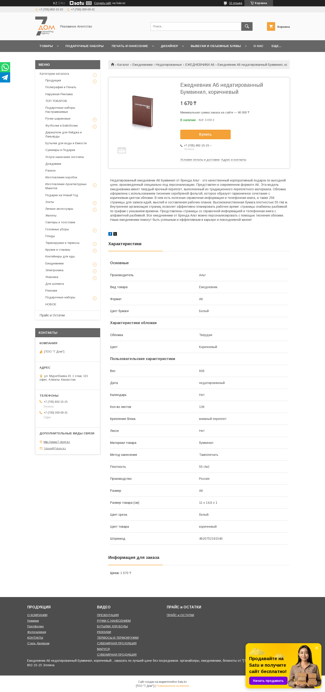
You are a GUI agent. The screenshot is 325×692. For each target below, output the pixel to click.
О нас (258, 46)
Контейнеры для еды (60, 256)
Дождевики (53, 163)
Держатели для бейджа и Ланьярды (63, 134)
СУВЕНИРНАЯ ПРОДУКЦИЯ (117, 643)
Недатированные (169, 64)
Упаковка (51, 277)
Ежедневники (142, 64)
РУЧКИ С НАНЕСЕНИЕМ (114, 620)
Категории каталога (54, 73)
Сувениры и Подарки (60, 150)
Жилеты (50, 215)
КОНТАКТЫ (35, 637)
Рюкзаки (51, 290)
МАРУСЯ (103, 649)
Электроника (54, 270)
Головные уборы (57, 229)
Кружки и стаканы (57, 249)
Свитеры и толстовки (60, 222)
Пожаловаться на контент (172, 685)
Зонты (49, 202)
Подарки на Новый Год (61, 195)
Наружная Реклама (59, 94)
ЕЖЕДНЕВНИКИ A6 (199, 64)
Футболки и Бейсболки (61, 125)
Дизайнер (169, 46)
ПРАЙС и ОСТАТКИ (180, 615)
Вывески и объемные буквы (216, 46)
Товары (46, 46)
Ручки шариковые (57, 118)
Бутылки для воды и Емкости (66, 143)
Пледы (50, 236)
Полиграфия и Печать (60, 87)
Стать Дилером (38, 643)
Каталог (123, 64)
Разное (50, 170)
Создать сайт (102, 3)
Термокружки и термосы (62, 243)
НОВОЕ (50, 304)
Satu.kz (182, 681)
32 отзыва (235, 3)
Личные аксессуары (59, 208)
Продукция (53, 80)
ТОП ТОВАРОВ (56, 101)
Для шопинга (54, 283)
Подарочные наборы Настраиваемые (60, 109)
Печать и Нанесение (130, 46)
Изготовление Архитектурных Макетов (66, 186)
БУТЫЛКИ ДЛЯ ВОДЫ (112, 626)
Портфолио (35, 626)
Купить (205, 134)
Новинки (33, 620)
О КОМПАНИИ (37, 615)
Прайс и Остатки (52, 315)
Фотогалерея (36, 632)
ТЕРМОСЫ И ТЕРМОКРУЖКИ (118, 637)
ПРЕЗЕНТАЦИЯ (108, 615)
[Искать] (247, 26)
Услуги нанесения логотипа (64, 157)
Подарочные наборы (84, 46)
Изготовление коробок (61, 177)
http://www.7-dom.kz (57, 442)
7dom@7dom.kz (55, 448)
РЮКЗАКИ (104, 632)
